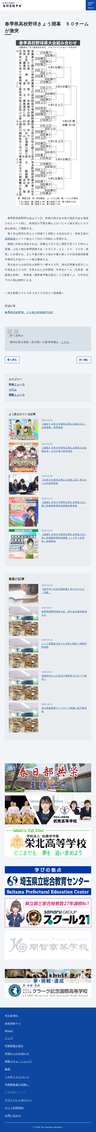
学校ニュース (17, 384)
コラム (13, 389)
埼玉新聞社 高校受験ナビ (12, 5)
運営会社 (9, 1031)
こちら (65, 342)
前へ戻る (12, 359)
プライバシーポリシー (18, 1100)
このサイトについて (17, 1077)
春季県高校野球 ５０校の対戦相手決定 (29, 312)
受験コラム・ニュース (18, 1061)
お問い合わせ (13, 1115)
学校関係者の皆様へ (17, 1084)
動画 (7, 1069)
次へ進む (84, 359)
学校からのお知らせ (17, 1053)
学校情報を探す (14, 1046)
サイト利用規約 (14, 1108)
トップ (9, 1038)
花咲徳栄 (10, 238)
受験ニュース (17, 394)
